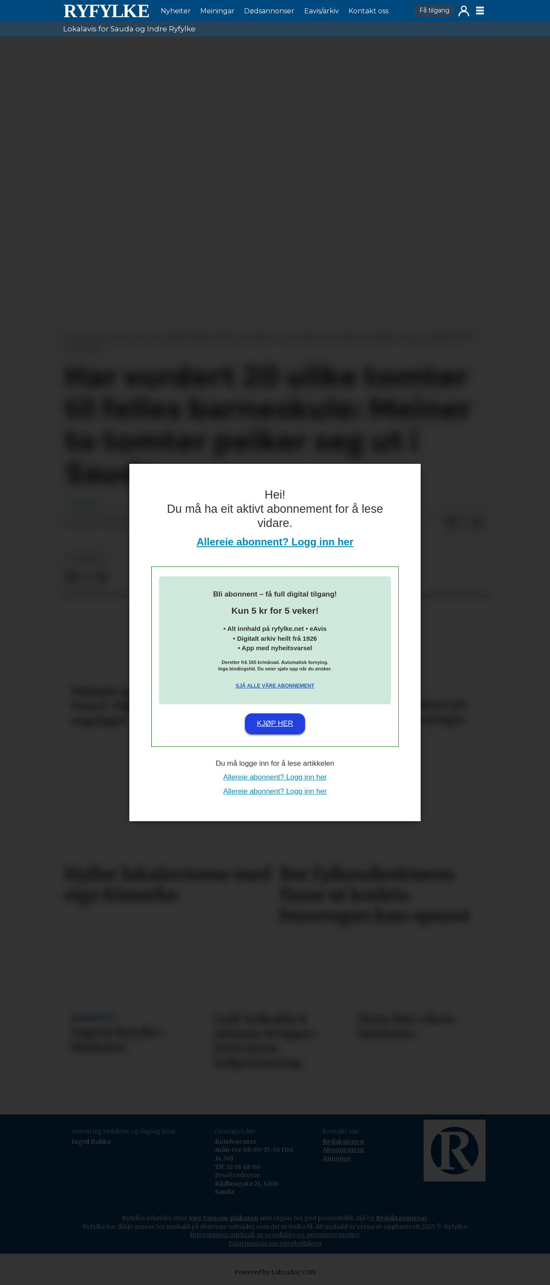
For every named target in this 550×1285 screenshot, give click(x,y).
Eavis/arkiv (321, 11)
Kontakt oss (368, 11)
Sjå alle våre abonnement (274, 686)
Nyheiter (176, 11)
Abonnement (343, 1150)
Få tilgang (434, 10)
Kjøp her (275, 723)
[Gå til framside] (106, 11)
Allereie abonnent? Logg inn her (275, 542)
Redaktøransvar (401, 1218)
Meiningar (217, 11)
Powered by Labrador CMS (275, 1272)
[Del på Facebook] (450, 523)
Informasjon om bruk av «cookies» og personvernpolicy (275, 1235)
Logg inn (463, 11)
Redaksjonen (343, 1141)
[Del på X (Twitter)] (464, 523)
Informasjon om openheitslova (275, 1243)
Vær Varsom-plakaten (223, 1218)
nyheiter (85, 559)
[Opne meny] (480, 11)
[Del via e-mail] (478, 523)
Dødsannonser (269, 11)
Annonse (337, 1158)
